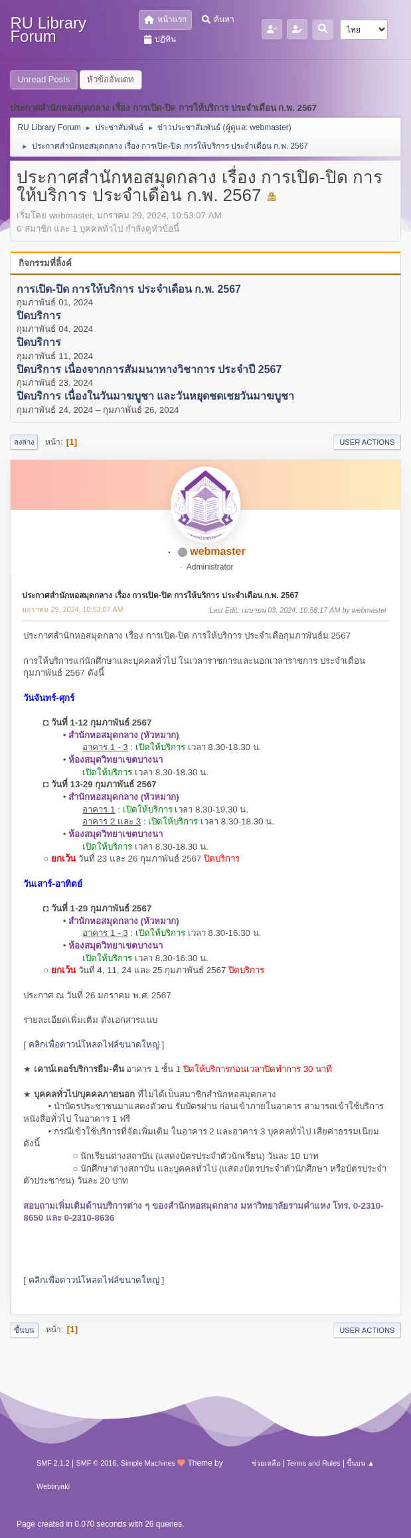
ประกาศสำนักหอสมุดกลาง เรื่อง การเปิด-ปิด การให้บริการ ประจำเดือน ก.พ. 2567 (160, 595)
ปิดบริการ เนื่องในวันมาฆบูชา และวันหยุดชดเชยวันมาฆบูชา (155, 396)
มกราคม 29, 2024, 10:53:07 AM (72, 609)
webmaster (269, 127)
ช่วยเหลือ (266, 1463)
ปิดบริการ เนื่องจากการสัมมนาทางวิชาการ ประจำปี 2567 (149, 369)
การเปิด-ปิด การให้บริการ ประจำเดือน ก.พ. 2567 (129, 289)
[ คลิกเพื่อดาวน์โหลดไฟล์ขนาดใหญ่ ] (93, 1044)
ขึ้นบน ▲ (360, 1463)
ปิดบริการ (39, 316)
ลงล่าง (24, 442)
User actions (366, 442)
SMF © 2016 (96, 1463)
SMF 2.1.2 (53, 1463)
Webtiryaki (53, 1486)
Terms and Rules (314, 1463)
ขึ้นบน (24, 1330)
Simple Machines (148, 1463)
